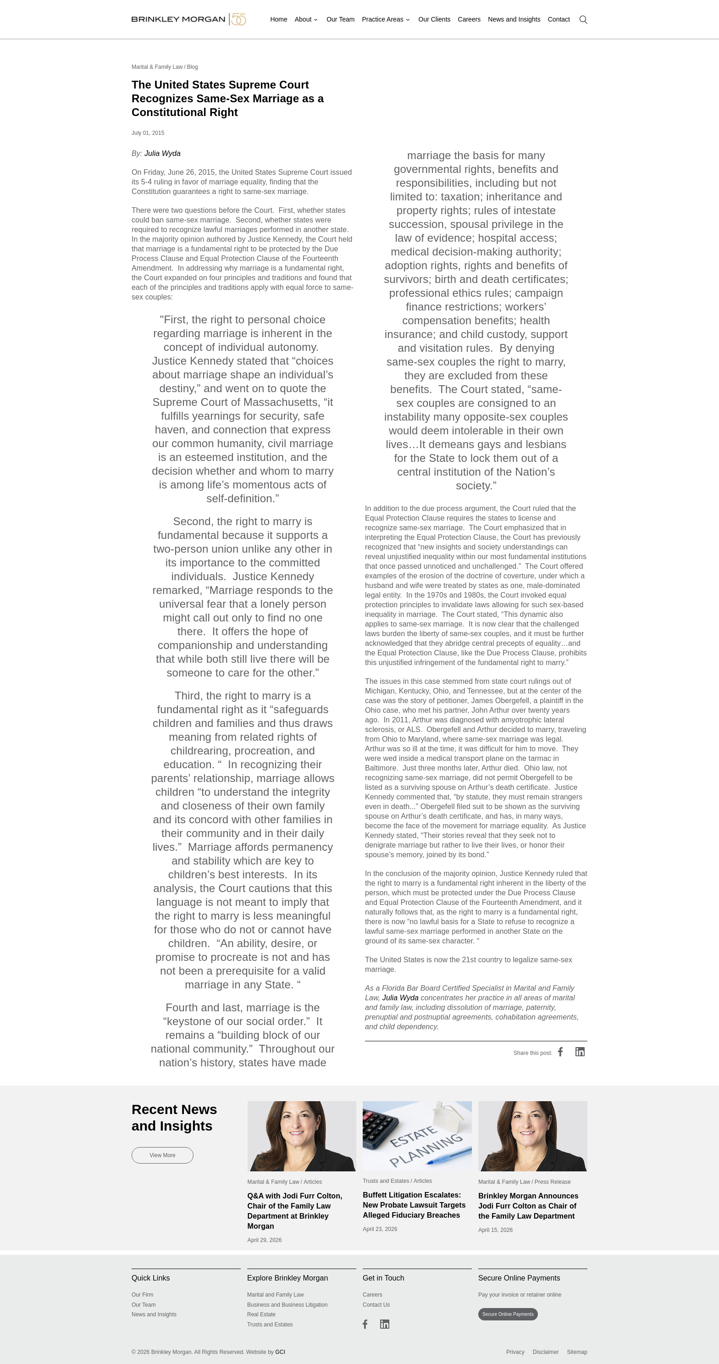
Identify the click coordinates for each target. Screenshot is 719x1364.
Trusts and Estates (270, 1324)
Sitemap (577, 1352)
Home (280, 19)
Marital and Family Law (275, 1295)
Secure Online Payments (508, 1314)
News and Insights (514, 19)
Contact (559, 19)
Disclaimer (546, 1352)
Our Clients (435, 19)
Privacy (515, 1352)
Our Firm (142, 1295)
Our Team (341, 19)
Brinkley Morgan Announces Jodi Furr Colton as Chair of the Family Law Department (528, 1206)
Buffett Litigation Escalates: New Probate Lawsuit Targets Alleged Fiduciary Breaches (414, 1205)
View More (162, 1155)
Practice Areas (383, 19)
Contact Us (376, 1305)
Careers (469, 19)
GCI (280, 1352)
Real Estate (261, 1314)
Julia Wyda (162, 153)
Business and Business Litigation (287, 1305)
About (304, 19)
